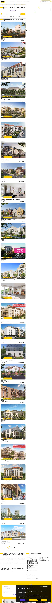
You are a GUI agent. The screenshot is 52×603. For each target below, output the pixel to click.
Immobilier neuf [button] (13, 1)
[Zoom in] (51, 4)
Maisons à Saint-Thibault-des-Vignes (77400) (44, 559)
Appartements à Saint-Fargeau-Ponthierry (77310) (32, 574)
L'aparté (2, 320)
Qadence (2, 239)
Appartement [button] (19, 1)
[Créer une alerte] (13, 11)
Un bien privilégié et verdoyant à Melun (8, 219)
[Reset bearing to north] (51, 7)
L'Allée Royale (3, 440)
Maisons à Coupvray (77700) (44, 557)
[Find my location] (51, 10)
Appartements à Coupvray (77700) (32, 562)
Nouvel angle (3, 380)
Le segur (2, 118)
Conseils (27, 1)
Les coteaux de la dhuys (5, 58)
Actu (30, 1)
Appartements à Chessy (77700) (32, 575)
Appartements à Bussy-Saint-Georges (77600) (31, 558)
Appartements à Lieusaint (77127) (32, 561)
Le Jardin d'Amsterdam (5, 521)
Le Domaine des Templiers (5, 138)
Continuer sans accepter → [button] (44, 586)
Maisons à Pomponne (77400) (44, 560)
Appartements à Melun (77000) (32, 559)
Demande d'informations (8, 36)
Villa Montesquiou (4, 78)
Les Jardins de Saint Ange (5, 460)
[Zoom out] (51, 6)
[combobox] (4, 16)
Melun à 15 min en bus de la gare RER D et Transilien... (10, 199)
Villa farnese (3, 98)
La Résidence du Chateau (5, 159)
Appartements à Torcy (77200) (32, 567)
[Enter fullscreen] (51, 9)
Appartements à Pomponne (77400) (32, 578)
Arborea (2, 400)
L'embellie (3, 38)
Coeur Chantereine (4, 541)
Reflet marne (3, 259)
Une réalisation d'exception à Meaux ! (8, 279)
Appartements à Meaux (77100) (32, 560)
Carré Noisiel (3, 501)
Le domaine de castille (5, 179)
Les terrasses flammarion (5, 340)
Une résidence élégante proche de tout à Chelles (10, 299)
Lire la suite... (13, 571)
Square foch (3, 420)
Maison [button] (24, 1)
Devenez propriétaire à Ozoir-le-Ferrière (8, 480)
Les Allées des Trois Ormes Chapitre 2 (7, 360)
